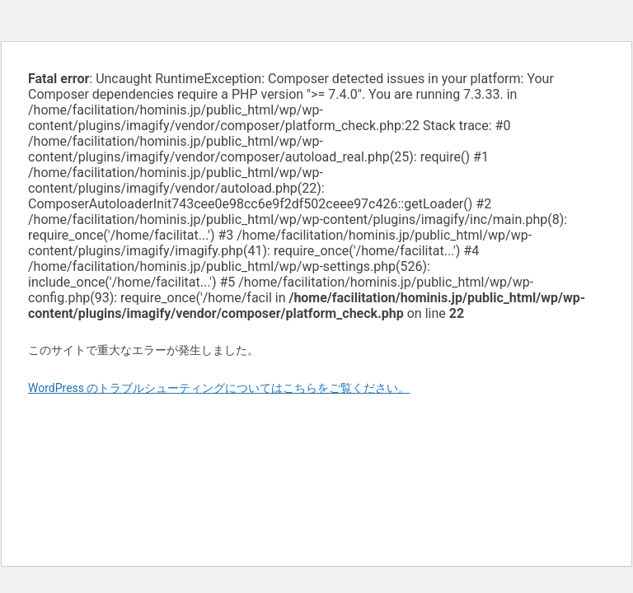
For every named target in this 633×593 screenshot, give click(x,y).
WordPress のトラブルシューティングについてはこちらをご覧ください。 (219, 388)
